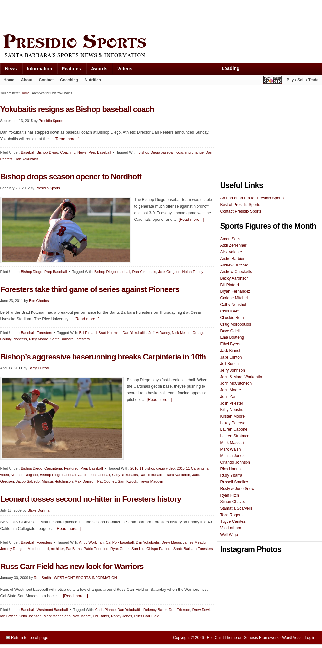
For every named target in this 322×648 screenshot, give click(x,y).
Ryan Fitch (229, 495)
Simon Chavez (233, 501)
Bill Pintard (88, 333)
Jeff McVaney (159, 333)
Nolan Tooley (192, 272)
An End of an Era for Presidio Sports (252, 198)
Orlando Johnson (235, 462)
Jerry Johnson (232, 370)
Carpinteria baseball (94, 475)
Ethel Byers (230, 344)
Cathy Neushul (233, 304)
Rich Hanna (230, 469)
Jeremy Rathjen (13, 549)
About (25, 81)
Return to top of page (29, 638)
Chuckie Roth (232, 317)
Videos (124, 68)
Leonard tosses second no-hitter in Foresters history (90, 499)
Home (9, 80)
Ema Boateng (232, 337)
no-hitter (57, 549)
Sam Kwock (127, 481)
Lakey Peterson (233, 423)
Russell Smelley (234, 482)
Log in (310, 638)
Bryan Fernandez (235, 291)
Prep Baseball (100, 152)
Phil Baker (101, 616)
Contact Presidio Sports (241, 211)
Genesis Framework (261, 638)
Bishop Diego (47, 152)
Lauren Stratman (234, 436)
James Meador (194, 542)
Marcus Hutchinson (57, 481)
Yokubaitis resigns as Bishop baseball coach (77, 109)
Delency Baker (155, 610)
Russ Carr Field (146, 616)
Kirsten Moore (232, 416)
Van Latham (230, 528)
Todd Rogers (231, 515)
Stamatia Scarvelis (236, 508)
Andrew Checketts (236, 271)
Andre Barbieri (233, 258)
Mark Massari (232, 442)
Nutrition (93, 80)
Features (69, 70)
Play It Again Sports (272, 81)
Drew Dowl (201, 610)
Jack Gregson (169, 272)
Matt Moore (82, 616)
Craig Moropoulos (235, 324)
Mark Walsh (230, 449)
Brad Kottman (109, 333)
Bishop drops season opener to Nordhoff (70, 176)
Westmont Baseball (52, 610)
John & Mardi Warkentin (241, 377)
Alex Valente (231, 252)
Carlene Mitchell (234, 298)
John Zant (229, 396)
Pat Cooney (106, 481)
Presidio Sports (161, 46)
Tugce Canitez (233, 521)
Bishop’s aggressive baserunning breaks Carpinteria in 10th (103, 356)
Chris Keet (229, 311)
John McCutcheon (236, 383)
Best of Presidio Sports (240, 204)
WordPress (291, 638)
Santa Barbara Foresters (70, 339)
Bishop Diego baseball (156, 152)
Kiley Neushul (232, 409)
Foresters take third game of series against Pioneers (90, 289)
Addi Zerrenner (233, 245)
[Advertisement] (119, 15)
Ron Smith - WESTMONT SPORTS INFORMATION (75, 578)
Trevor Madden (151, 481)
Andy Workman (91, 542)
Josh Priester (231, 403)
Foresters (44, 333)
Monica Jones (232, 455)
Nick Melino (181, 333)
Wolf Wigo (229, 534)
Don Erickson (179, 610)
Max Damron (85, 481)
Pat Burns (74, 549)
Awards (96, 70)
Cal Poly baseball (120, 542)
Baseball (27, 152)
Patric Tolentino (96, 549)
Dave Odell (230, 331)
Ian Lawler (8, 616)
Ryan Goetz (119, 549)
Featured (71, 468)
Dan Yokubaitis (27, 159)
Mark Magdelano (57, 616)
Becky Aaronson (234, 278)
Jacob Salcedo (28, 481)
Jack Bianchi (231, 350)
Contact (46, 80)
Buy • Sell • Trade (303, 80)
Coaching (69, 80)
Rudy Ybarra (231, 475)
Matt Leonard (38, 549)
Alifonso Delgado (24, 475)
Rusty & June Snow (237, 488)
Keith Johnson (30, 616)
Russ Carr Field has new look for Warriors (72, 566)
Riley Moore (38, 339)
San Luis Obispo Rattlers (151, 549)
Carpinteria (53, 468)
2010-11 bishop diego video (152, 468)
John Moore (230, 390)
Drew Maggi (171, 542)
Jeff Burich (229, 363)
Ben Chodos (39, 301)
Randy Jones (121, 616)
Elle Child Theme (222, 638)
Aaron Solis (230, 239)
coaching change (190, 152)
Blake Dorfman (40, 510)
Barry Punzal (38, 368)
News (8, 70)
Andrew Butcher (234, 265)
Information (37, 70)
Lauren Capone (233, 429)
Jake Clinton (231, 357)
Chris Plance (105, 610)
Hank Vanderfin (177, 475)
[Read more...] (67, 139)
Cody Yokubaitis (125, 475)
